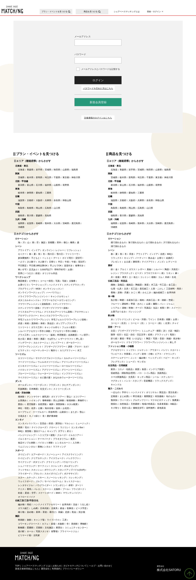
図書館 (30, 527)
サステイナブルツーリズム (48, 358)
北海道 (21, 169)
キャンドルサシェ (59, 296)
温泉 (58, 408)
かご (133, 292)
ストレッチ (56, 466)
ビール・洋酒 (139, 319)
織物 (113, 284)
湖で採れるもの (118, 246)
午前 (67, 262)
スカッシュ (36, 470)
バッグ (136, 354)
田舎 (131, 254)
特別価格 (159, 396)
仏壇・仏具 (116, 288)
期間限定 (148, 396)
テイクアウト (148, 262)
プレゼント (116, 262)
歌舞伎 (70, 508)
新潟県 (21, 185)
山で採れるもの (153, 242)
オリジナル (151, 392)
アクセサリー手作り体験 (64, 331)
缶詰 (155, 308)
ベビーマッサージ (39, 350)
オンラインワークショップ (31, 292)
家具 (113, 369)
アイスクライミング (71, 454)
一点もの (115, 392)
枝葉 (117, 277)
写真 (57, 281)
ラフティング (59, 446)
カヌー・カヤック (26, 477)
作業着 (127, 354)
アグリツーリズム (50, 370)
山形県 (66, 169)
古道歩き (22, 416)
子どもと (35, 258)
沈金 (75, 504)
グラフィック (161, 334)
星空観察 (31, 404)
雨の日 (51, 254)
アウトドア (23, 250)
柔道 (27, 493)
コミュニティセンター (75, 527)
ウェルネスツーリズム (48, 362)
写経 (64, 281)
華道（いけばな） (135, 338)
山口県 (57, 208)
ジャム (169, 304)
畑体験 (21, 396)
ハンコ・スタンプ (132, 381)
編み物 (21, 504)
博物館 (83, 524)
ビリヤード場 (24, 535)
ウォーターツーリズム (48, 373)
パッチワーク (24, 342)
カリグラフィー (67, 350)
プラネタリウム (60, 439)
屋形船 (28, 431)
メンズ (160, 262)
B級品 (173, 404)
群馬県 (39, 177)
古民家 (36, 535)
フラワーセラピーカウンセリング (58, 300)
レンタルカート (62, 442)
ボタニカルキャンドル (28, 300)
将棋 (36, 339)
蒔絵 (29, 504)
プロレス (37, 473)
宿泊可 (81, 262)
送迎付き (68, 265)
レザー (141, 269)
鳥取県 (21, 208)
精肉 (142, 300)
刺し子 (173, 342)
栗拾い (21, 404)
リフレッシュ (73, 250)
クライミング (52, 462)
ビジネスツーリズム (27, 366)
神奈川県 (75, 177)
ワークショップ (38, 284)
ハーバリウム (52, 292)
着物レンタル (44, 446)
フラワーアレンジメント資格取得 (34, 304)
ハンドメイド (55, 284)
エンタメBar (77, 427)
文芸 (113, 331)
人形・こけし (157, 288)
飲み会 (151, 258)
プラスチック (126, 273)
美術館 (74, 524)
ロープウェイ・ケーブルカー (32, 412)
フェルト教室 (68, 327)
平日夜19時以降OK (38, 265)
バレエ (37, 489)
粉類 (162, 308)
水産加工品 (131, 300)
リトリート (23, 327)
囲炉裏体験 (52, 416)
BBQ (20, 431)
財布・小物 (147, 354)
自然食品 (124, 404)
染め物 (30, 512)
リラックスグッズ (163, 381)
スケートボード (45, 493)
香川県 (30, 215)
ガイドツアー (57, 396)
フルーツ (115, 304)
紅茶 (167, 323)
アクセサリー (117, 350)
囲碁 (42, 339)
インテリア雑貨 (156, 369)
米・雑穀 (162, 300)
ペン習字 (83, 335)
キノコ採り (34, 416)
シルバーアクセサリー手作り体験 (34, 331)
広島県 (48, 208)
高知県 (48, 215)
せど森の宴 (45, 377)
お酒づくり (23, 284)
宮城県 (48, 169)
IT (83, 284)
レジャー (59, 250)
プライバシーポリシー (73, 568)
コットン (144, 277)
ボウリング (49, 470)
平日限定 (22, 265)
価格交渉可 (138, 408)
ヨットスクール (71, 481)
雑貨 (137, 369)
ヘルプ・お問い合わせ (100, 565)
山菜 (148, 304)
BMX (58, 493)
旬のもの (170, 396)
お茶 (175, 319)
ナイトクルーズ (39, 427)
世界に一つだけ (25, 273)
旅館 (29, 520)
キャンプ (51, 431)
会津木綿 (66, 504)
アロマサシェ (80, 312)
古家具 (54, 508)
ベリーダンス (39, 385)
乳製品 (147, 308)
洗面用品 (161, 373)
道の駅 (21, 531)
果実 (124, 277)
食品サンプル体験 (26, 442)
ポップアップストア (65, 323)
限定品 (162, 392)
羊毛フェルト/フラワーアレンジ (33, 319)
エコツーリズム (25, 358)
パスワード (80, 54)
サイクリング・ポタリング (31, 462)
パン (162, 304)
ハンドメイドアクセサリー (46, 504)
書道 (29, 339)
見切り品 (126, 408)
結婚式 (169, 258)
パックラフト (72, 458)
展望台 (59, 527)
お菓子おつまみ (118, 311)
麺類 (155, 304)
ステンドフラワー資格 (28, 308)
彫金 (74, 512)
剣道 (20, 493)
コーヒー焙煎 (46, 281)
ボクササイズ (70, 473)
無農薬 (175, 400)
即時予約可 (59, 269)
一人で (21, 262)
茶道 (45, 512)
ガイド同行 (67, 258)
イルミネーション (26, 439)
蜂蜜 (122, 300)
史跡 (67, 512)
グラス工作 (23, 335)
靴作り (54, 350)
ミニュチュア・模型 (151, 331)
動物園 (21, 527)
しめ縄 (34, 508)
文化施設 (49, 527)
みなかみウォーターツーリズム (68, 377)
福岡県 (21, 223)
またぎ (74, 412)
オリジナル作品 (49, 273)
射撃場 (54, 531)
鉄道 (38, 273)
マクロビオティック (160, 400)
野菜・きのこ (137, 304)
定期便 (114, 396)
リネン (169, 273)
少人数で (31, 262)
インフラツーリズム (71, 373)
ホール (30, 531)
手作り (125, 392)
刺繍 (60, 512)
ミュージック (81, 423)
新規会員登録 (98, 102)
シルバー (158, 269)
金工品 (172, 284)
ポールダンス (24, 385)
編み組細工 (159, 292)
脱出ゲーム (39, 431)
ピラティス (23, 350)
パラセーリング (69, 462)
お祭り (160, 258)
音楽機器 (148, 381)
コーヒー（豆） (137, 323)
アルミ (123, 269)
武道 (20, 323)
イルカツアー (74, 435)
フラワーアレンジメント (30, 346)
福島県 (74, 169)
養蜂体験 (46, 400)
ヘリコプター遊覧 (46, 435)
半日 (60, 262)
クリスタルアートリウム (30, 312)
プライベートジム (68, 531)
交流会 (43, 423)
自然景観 (42, 404)
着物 (113, 292)
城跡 (51, 404)
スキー (41, 477)
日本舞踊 (33, 389)
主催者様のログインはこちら (98, 118)
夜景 (73, 439)
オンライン (47, 250)
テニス (21, 489)
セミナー (22, 254)
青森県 (30, 169)
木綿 (167, 277)
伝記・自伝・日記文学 (134, 334)
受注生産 (172, 392)
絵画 (150, 334)
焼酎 (168, 319)
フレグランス (117, 361)
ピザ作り (33, 281)
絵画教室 (72, 335)
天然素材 (135, 404)
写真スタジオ (42, 531)
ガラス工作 (36, 327)
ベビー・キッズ (170, 358)
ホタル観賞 (72, 404)
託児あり (33, 269)
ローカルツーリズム (71, 366)
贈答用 (136, 262)
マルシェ (68, 423)
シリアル (115, 308)
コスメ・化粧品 (125, 369)
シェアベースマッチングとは (127, 11)
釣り (69, 431)
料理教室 (61, 335)
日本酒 (160, 319)
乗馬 (29, 489)
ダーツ (78, 485)
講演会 (58, 423)
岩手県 (39, 169)
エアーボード (37, 454)
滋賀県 (21, 200)
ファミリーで (71, 254)
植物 (153, 277)
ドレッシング (134, 311)
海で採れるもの (135, 242)
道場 (53, 524)
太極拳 (72, 281)
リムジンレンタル (26, 446)
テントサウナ (33, 396)
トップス (130, 350)
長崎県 (39, 223)
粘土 (136, 277)
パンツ (164, 350)
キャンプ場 (39, 520)
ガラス (132, 269)
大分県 (57, 223)
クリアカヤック (38, 458)
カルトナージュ (40, 342)
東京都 (66, 177)
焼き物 (82, 512)
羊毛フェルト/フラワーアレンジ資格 (68, 319)
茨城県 (21, 177)
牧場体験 (71, 400)
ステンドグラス (71, 284)
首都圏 (51, 242)
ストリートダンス (62, 389)
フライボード (24, 473)
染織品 (121, 284)
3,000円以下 (46, 269)
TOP (17, 565)
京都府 (30, 200)
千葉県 (57, 177)
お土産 (127, 262)
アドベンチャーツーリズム (74, 362)
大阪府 (39, 200)
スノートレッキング (56, 477)
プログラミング (25, 288)
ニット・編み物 (137, 358)
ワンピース (116, 354)
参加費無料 (23, 258)
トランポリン (59, 485)
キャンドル (116, 384)
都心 (66, 242)
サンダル (141, 361)
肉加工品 (150, 300)
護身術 (35, 323)
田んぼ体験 (58, 400)
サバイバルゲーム (53, 481)
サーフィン (43, 466)
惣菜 (171, 300)
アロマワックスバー (27, 315)
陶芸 (148, 338)
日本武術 (44, 508)
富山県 (30, 185)
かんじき (147, 292)
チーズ (138, 308)
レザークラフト (65, 339)
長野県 (66, 185)
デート (56, 258)
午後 (73, 262)
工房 (64, 520)
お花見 (66, 408)
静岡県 (30, 193)
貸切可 (78, 258)
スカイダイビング (53, 473)
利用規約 (56, 568)
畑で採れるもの (118, 242)
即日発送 (137, 396)
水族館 (61, 524)
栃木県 (30, 177)
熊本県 (48, 223)
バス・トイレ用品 (146, 373)
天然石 (174, 269)
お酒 (70, 269)
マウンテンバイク (71, 493)
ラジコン (64, 427)
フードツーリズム (26, 362)
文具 (126, 288)
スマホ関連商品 (118, 377)
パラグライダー (43, 485)
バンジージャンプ (26, 435)
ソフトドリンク (122, 319)
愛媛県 (39, 215)
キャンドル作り (51, 327)
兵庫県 (48, 200)
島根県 (30, 208)
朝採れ (114, 404)
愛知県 (39, 193)
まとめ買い (125, 396)
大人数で (42, 262)
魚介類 (114, 300)
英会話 (50, 323)
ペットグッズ (154, 358)
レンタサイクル (25, 485)
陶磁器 (138, 284)
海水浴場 (49, 408)
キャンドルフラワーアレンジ (54, 315)
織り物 (21, 512)
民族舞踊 (22, 389)
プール (66, 489)
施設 (43, 242)
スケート (47, 489)
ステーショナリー (119, 358)
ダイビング (23, 454)
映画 (20, 427)
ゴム (160, 277)
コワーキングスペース (28, 524)
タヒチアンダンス (70, 385)
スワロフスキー (151, 273)
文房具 (131, 377)
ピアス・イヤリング (164, 354)
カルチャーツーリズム (74, 358)
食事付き (79, 265)
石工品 (134, 288)
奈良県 (57, 200)
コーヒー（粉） (155, 323)
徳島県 (21, 215)
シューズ (130, 361)
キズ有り (115, 408)
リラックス (116, 258)
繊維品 (129, 284)
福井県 (48, 185)
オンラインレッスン (52, 288)
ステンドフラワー (61, 304)
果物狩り (82, 400)
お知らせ (57, 565)
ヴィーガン (125, 400)
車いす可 (22, 269)
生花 (174, 277)
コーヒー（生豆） (119, 323)
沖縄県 (21, 227)
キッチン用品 (143, 377)
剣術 (27, 323)
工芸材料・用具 (173, 288)
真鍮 (149, 269)
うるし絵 (84, 504)
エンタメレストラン (27, 423)
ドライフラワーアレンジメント (33, 296)
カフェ (45, 524)
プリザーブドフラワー (55, 346)
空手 (34, 493)
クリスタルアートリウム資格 (58, 312)
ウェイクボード (25, 481)
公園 (40, 408)
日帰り (52, 262)
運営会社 (45, 568)
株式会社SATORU (169, 568)
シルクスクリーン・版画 (43, 335)
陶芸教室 (22, 281)
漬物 (124, 308)
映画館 (21, 520)
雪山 (81, 412)
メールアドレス (82, 36)
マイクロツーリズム (27, 377)
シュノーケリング (26, 466)
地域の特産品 (148, 404)
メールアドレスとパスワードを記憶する (100, 69)
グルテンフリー (140, 400)
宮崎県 (66, 223)
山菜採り (63, 412)
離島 (72, 242)
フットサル (23, 470)
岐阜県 (21, 193)
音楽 (162, 338)
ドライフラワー (133, 342)
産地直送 (161, 408)
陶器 (167, 269)
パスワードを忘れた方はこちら (98, 88)
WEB (38, 288)
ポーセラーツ (72, 342)
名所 (33, 408)
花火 (27, 427)
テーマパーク (44, 439)
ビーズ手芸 (81, 508)
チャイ (175, 323)
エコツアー (78, 396)
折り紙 (114, 338)
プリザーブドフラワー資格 (55, 308)
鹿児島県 (75, 223)
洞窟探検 (60, 404)
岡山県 (39, 208)
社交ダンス (45, 389)
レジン (114, 273)
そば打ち (51, 339)
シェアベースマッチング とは (36, 565)
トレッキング (74, 477)
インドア (35, 250)
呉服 (126, 292)
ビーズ (138, 273)
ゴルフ (39, 481)
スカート (174, 350)
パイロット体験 (45, 442)
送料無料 (150, 408)
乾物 (131, 308)
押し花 (79, 339)
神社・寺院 (23, 408)
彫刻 (172, 334)
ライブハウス (53, 520)
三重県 (48, 193)
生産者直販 (162, 404)
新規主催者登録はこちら (27, 568)
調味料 (125, 304)
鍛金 (62, 508)
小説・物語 (173, 331)
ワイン (151, 319)
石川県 (39, 185)
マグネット (116, 381)
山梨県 (57, 185)
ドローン (53, 427)
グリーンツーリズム (71, 370)
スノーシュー (53, 454)
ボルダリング (70, 466)
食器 (144, 369)
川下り (61, 431)
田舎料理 (52, 412)
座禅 (38, 512)
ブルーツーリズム (26, 373)
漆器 (146, 284)
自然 (162, 254)
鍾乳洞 (45, 396)
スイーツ (175, 308)
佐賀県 (30, 223)
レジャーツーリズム (49, 366)
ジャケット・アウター (148, 350)
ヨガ (85, 346)
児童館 (39, 527)
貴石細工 (144, 288)
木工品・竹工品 (158, 284)
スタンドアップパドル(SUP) (71, 470)
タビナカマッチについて (75, 565)
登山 (69, 396)
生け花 (21, 339)
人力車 (76, 442)
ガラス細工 (23, 508)
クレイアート (57, 342)
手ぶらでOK (56, 265)
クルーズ (61, 435)
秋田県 (57, 169)
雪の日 (59, 254)
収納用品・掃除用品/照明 (123, 373)
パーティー (140, 258)
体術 (42, 323)
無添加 (114, 400)
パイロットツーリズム (28, 370)
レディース (171, 262)
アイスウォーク (56, 458)
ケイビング (23, 458)
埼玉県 (48, 177)
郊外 (59, 242)
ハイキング (34, 400)
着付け (52, 512)
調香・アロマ (74, 346)
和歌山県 (67, 200)
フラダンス (54, 385)
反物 (120, 292)
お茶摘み (22, 400)
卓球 (70, 485)
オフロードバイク (26, 497)
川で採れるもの (170, 242)
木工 (79, 350)
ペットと (46, 258)
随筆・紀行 (116, 334)
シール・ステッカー (162, 377)
